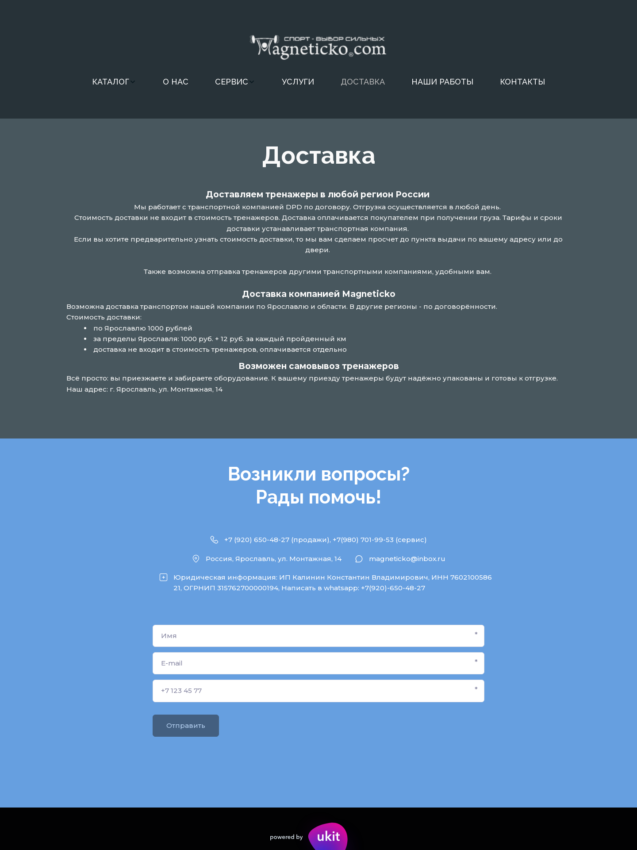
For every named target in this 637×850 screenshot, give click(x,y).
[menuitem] (114, 81)
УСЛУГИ (298, 81)
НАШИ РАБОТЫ (442, 81)
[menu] (318, 81)
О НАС (175, 81)
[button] (114, 81)
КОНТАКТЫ (522, 81)
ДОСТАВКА (363, 81)
